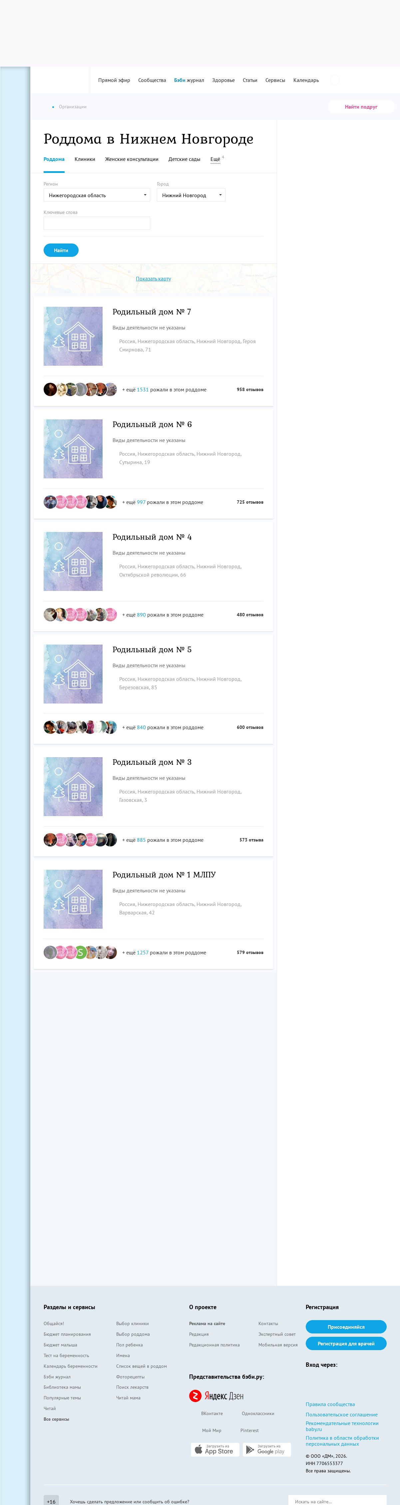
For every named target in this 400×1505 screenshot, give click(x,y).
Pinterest (243, 1430)
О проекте (202, 1307)
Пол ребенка (129, 1345)
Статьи (250, 80)
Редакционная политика (214, 1345)
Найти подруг (361, 106)
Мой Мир (205, 1431)
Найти (61, 250)
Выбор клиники (132, 1323)
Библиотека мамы (62, 1387)
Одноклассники (251, 1414)
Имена (123, 1355)
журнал (189, 80)
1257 (143, 952)
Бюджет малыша (60, 1345)
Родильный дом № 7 (152, 312)
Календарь (306, 80)
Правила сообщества (330, 1404)
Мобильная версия (278, 1345)
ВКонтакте (206, 1414)
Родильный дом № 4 (152, 537)
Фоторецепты (130, 1377)
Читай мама (128, 1398)
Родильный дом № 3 (152, 762)
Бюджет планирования (67, 1334)
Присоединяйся (346, 1326)
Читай (50, 1408)
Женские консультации (132, 159)
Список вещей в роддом (141, 1366)
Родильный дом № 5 (152, 650)
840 (141, 727)
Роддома (54, 159)
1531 (143, 389)
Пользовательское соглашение (342, 1414)
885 (141, 839)
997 (141, 502)
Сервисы (275, 80)
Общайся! (54, 1323)
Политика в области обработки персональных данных (342, 1441)
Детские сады (184, 159)
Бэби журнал (57, 1377)
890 (141, 614)
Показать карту (153, 278)
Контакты (268, 1323)
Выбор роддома (133, 1334)
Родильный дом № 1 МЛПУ (164, 875)
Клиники (85, 159)
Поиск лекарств (132, 1387)
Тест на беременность (66, 1355)
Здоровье (223, 80)
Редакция (199, 1334)
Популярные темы (62, 1398)
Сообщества (152, 80)
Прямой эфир (114, 80)
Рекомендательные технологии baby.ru (342, 1426)
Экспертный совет (277, 1334)
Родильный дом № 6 (153, 424)
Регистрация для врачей (346, 1343)
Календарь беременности (71, 1366)
